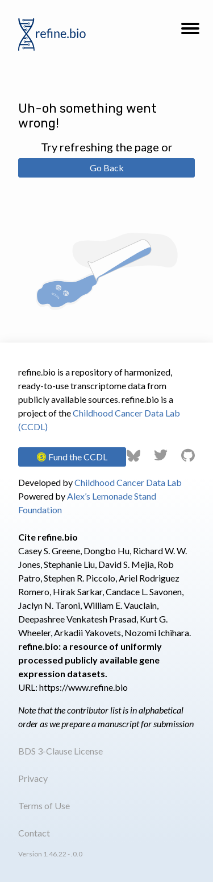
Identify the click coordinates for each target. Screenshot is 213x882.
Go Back (107, 167)
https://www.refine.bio (83, 687)
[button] (190, 32)
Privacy (33, 778)
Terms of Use (44, 805)
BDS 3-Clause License (60, 750)
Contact (34, 832)
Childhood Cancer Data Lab (128, 482)
